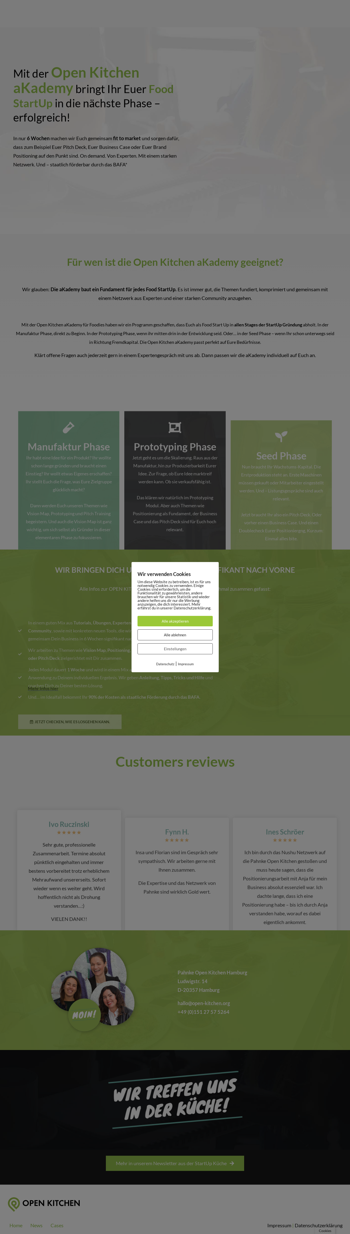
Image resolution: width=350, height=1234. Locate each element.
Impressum (186, 664)
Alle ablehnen (175, 635)
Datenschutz (165, 664)
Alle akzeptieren (175, 621)
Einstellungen (175, 649)
